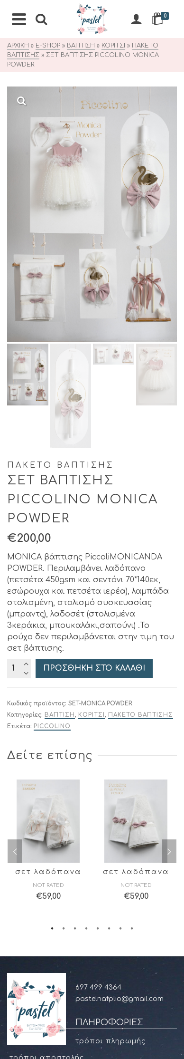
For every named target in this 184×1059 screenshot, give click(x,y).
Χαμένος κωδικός (42, 1019)
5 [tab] (97, 684)
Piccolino (52, 483)
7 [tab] (120, 684)
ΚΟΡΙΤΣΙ (91, 471)
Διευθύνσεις (33, 986)
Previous (15, 608)
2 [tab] (63, 684)
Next (169, 608)
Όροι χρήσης (34, 831)
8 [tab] (132, 684)
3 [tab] (75, 684)
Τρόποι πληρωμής (110, 797)
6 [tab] (109, 684)
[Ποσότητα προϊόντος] (19, 424)
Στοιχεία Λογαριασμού (54, 969)
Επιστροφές (32, 883)
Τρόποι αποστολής (46, 814)
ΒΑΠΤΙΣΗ (60, 471)
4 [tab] (86, 684)
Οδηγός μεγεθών (41, 900)
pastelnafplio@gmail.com (119, 755)
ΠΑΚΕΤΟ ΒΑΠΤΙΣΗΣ (140, 471)
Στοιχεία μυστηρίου (48, 933)
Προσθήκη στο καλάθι (94, 425)
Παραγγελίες (34, 1003)
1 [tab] (52, 684)
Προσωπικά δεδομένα (53, 847)
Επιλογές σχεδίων (44, 917)
